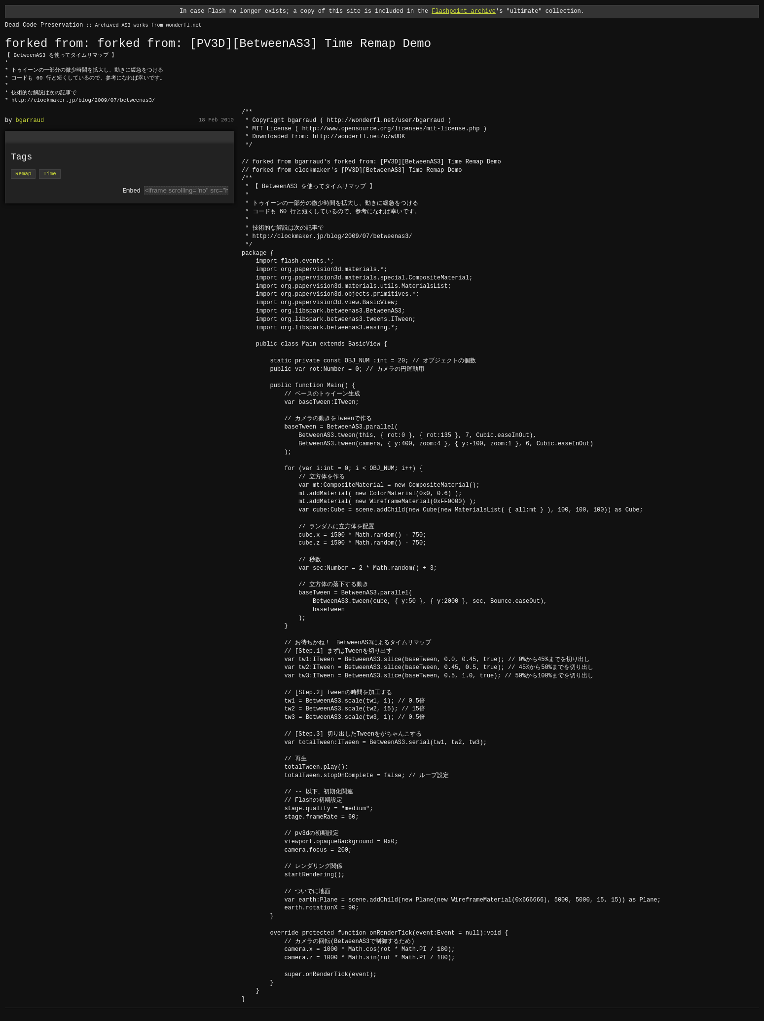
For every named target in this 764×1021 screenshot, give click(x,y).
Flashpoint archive (464, 11)
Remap (23, 174)
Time (49, 174)
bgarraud (30, 120)
